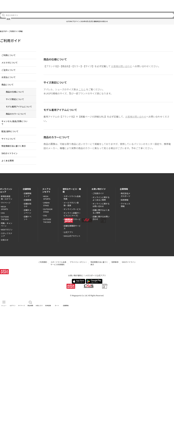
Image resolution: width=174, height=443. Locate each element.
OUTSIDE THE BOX (5, 218)
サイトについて (8, 138)
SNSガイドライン (9, 153)
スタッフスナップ (6, 234)
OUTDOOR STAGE (47, 210)
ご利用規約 (42, 262)
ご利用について (8, 55)
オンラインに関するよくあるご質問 (101, 198)
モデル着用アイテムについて (19, 106)
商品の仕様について (15, 91)
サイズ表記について (15, 99)
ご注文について (8, 69)
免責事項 (114, 262)
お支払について (8, 77)
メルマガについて (9, 62)
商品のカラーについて (16, 113)
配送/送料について (9, 131)
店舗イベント (27, 217)
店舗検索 (27, 199)
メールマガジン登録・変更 (71, 204)
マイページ (5, 202)
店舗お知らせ (27, 205)
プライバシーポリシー (78, 262)
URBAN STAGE (46, 204)
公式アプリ (68, 232)
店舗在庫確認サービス (72, 227)
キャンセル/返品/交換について (14, 123)
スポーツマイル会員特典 (72, 197)
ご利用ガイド (98, 193)
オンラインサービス (72, 209)
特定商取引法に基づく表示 (13, 145)
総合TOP (3, 31)
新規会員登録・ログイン (6, 197)
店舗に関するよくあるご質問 (101, 211)
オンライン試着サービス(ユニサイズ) (72, 214)
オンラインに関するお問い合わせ (101, 205)
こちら (82, 89)
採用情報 (124, 199)
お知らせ (5, 239)
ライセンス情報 (125, 205)
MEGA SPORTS (4, 207)
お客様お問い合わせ (121, 66)
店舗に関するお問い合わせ (101, 217)
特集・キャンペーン (6, 224)
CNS (3, 213)
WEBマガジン (7, 229)
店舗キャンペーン (27, 211)
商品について (7, 84)
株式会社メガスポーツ (125, 194)
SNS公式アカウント (72, 236)
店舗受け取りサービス (72, 220)
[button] (1, 21)
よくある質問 (7, 160)
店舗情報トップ (27, 194)
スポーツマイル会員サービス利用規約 (58, 263)
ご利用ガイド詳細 (15, 31)
